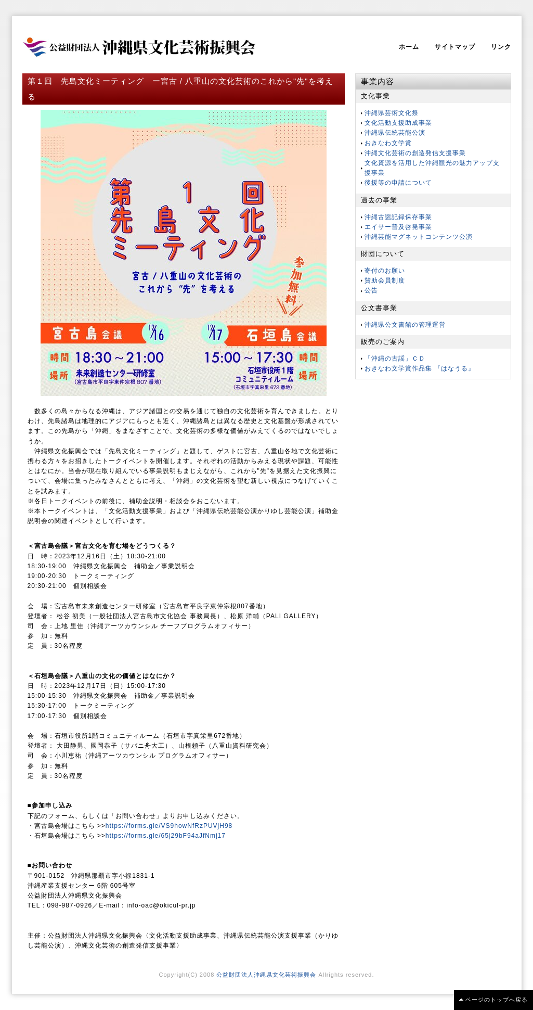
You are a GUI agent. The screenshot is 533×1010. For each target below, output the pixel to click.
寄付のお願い (385, 270)
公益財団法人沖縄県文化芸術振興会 (266, 974)
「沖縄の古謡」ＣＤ (395, 358)
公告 (371, 290)
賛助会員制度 (385, 280)
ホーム (409, 46)
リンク (501, 46)
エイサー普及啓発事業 (398, 227)
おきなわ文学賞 (388, 143)
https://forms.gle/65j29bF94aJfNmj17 (166, 835)
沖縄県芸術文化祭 (392, 113)
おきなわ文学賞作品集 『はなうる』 (420, 368)
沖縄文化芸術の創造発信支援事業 (415, 153)
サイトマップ (455, 46)
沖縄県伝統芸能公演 (395, 132)
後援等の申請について (398, 182)
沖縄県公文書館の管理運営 (405, 324)
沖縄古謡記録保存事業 (398, 217)
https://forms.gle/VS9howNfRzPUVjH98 (169, 825)
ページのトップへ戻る (496, 999)
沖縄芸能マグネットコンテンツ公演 (419, 236)
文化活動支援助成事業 (398, 122)
